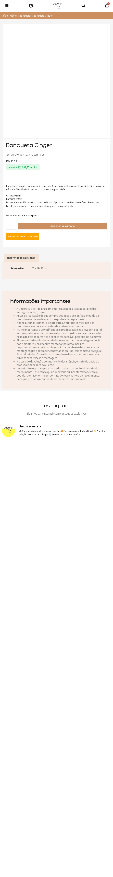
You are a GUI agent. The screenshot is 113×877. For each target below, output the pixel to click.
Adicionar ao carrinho (63, 226)
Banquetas (25, 15)
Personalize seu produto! (23, 236)
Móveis (14, 15)
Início (5, 15)
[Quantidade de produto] (11, 226)
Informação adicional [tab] (21, 258)
